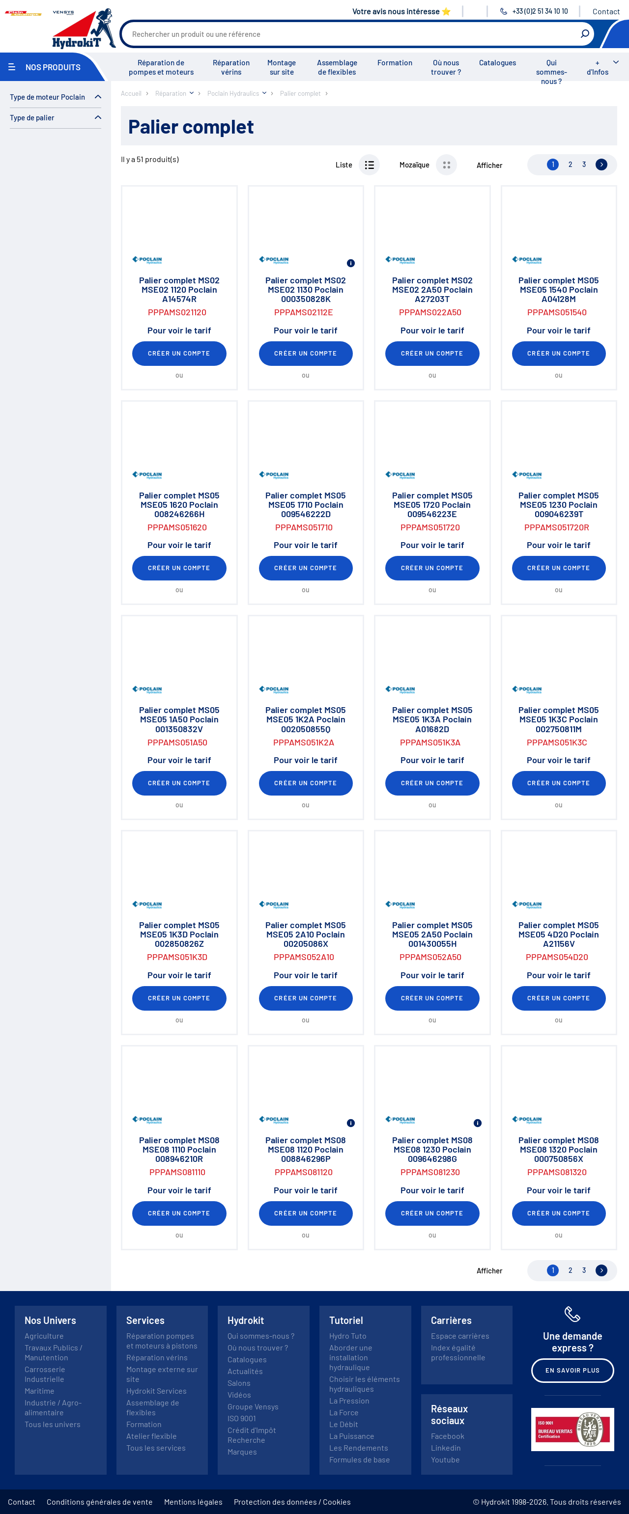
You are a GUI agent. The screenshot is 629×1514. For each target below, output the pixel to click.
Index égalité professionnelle (458, 1352)
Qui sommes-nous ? (551, 71)
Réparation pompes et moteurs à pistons (162, 1340)
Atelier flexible (151, 1435)
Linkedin (446, 1447)
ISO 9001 (242, 1418)
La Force (344, 1412)
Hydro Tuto (348, 1335)
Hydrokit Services (156, 1390)
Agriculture (44, 1335)
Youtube (445, 1459)
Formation (394, 62)
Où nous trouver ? (446, 67)
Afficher (490, 165)
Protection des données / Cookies (292, 1501)
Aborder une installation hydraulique (350, 1357)
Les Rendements (358, 1447)
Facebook (447, 1435)
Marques (242, 1451)
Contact (606, 11)
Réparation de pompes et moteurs (161, 67)
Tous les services (156, 1447)
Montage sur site (281, 67)
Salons (239, 1382)
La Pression (349, 1400)
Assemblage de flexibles (337, 67)
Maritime (40, 1390)
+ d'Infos (597, 67)
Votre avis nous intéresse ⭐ (401, 11)
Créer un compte (179, 353)
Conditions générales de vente (100, 1501)
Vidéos (239, 1394)
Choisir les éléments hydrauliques (364, 1383)
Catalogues (497, 62)
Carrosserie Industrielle (45, 1373)
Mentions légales (193, 1501)
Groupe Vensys (253, 1406)
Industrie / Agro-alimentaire (53, 1407)
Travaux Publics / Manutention (54, 1352)
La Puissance (351, 1435)
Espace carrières (460, 1335)
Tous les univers (53, 1424)
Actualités (245, 1371)
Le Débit (343, 1424)
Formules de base (359, 1459)
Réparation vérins (231, 67)
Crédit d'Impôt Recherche (252, 1434)
